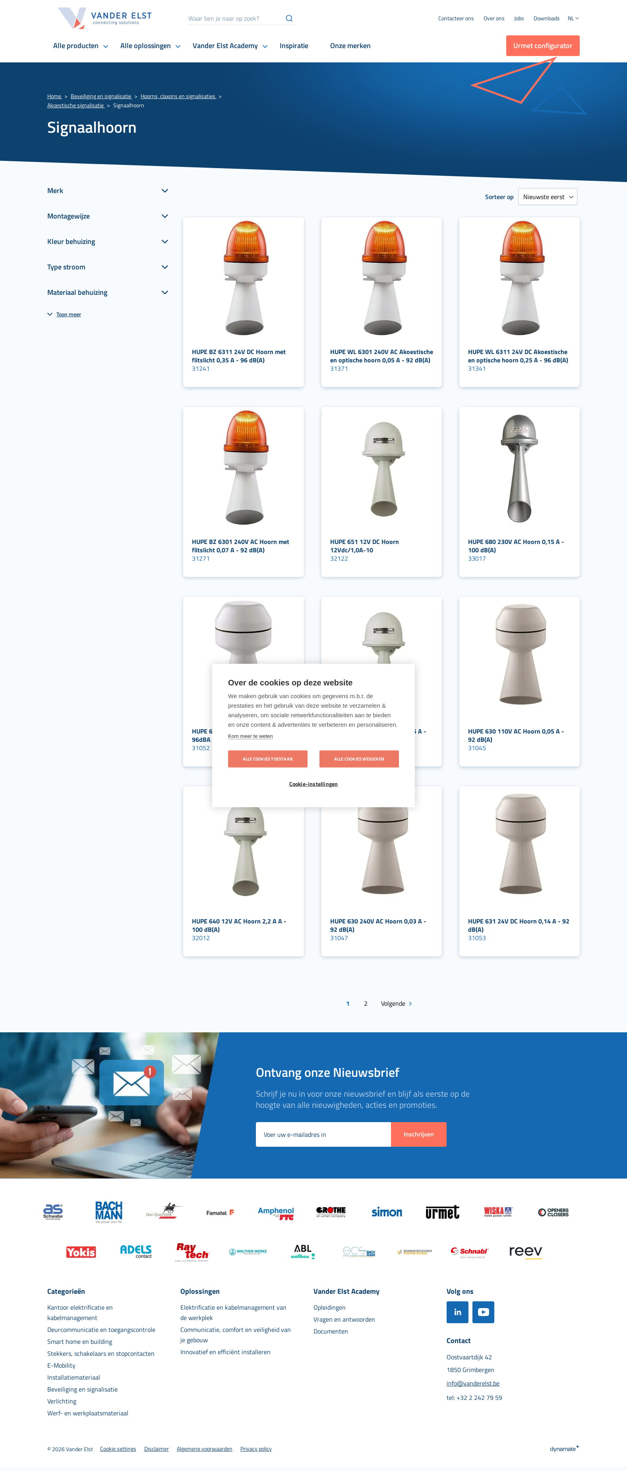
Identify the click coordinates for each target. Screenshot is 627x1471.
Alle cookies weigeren (359, 759)
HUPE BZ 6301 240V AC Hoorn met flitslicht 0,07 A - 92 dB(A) (240, 546)
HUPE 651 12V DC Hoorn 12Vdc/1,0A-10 (364, 546)
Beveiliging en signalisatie (101, 96)
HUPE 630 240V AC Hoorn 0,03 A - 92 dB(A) (378, 925)
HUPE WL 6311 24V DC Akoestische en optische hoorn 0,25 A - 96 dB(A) (518, 356)
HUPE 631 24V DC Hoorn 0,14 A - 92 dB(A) (518, 925)
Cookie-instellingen (313, 784)
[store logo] (105, 18)
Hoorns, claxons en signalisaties (179, 96)
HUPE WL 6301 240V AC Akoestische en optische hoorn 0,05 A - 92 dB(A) (381, 356)
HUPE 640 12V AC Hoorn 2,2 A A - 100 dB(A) (239, 925)
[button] (574, 19)
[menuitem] (494, 18)
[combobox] (241, 18)
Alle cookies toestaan (268, 759)
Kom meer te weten (250, 736)
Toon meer (68, 314)
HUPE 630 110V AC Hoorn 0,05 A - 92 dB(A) (516, 735)
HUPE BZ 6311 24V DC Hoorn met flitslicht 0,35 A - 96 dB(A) (239, 356)
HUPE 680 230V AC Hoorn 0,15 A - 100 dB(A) (516, 546)
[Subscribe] (419, 1134)
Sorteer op (499, 196)
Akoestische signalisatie (76, 105)
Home (54, 96)
